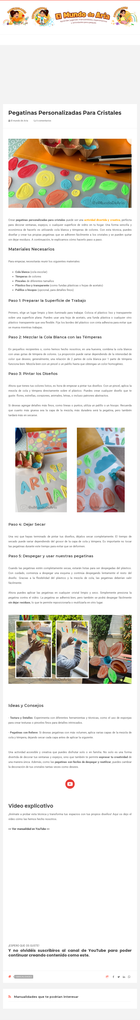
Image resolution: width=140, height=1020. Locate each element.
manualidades (24, 977)
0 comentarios (42, 120)
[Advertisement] (70, 74)
